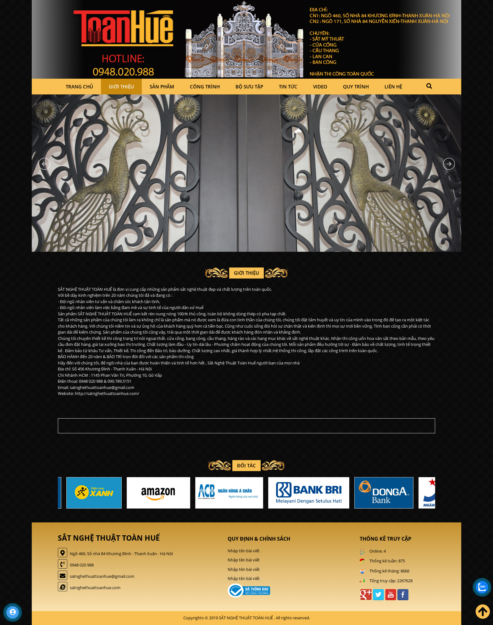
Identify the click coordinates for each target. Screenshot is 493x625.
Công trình (205, 86)
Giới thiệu (121, 86)
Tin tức (288, 86)
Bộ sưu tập (249, 86)
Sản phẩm (162, 86)
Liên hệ (393, 86)
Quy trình (356, 86)
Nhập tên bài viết (244, 551)
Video (320, 86)
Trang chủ (79, 86)
